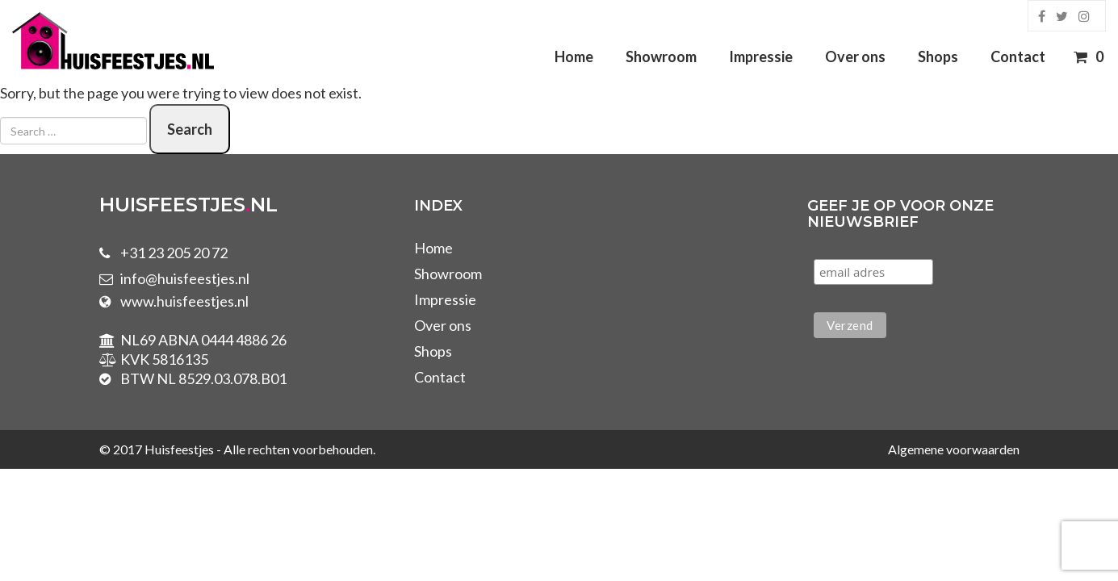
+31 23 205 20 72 (174, 252)
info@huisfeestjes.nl (184, 278)
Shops (938, 56)
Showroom (661, 56)
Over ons (855, 56)
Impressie (761, 56)
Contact (1017, 56)
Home (574, 56)
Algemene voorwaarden (954, 449)
